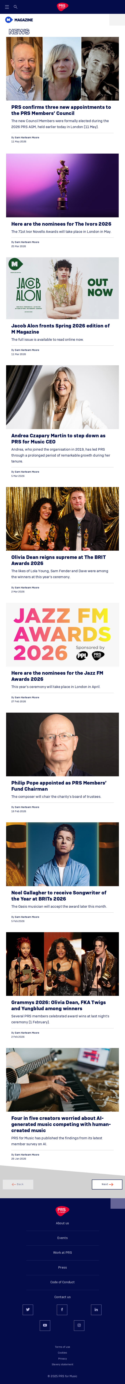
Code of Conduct (62, 1282)
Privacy (62, 1359)
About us (62, 1223)
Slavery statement (62, 1364)
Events (62, 1238)
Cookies (62, 1353)
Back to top (117, 1205)
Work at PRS (62, 1252)
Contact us (62, 1297)
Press (62, 1267)
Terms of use (62, 1347)
